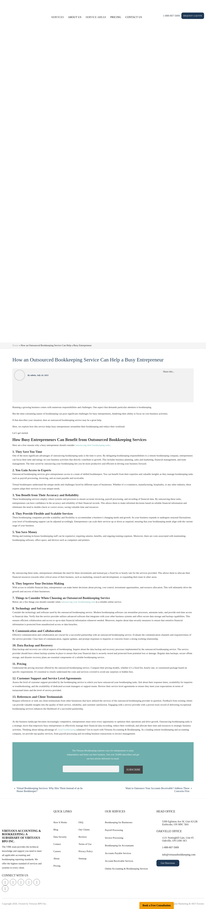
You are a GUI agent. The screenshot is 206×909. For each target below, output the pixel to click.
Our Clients (84, 829)
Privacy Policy (86, 851)
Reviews (83, 837)
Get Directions (168, 863)
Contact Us (133, 17)
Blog (55, 829)
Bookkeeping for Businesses (118, 822)
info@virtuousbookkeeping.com (178, 854)
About (56, 858)
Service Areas (96, 17)
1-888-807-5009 (171, 15)
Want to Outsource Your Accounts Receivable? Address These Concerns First (157, 789)
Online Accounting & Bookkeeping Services (126, 868)
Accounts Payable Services (118, 853)
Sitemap (82, 858)
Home (15, 345)
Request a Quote (192, 15)
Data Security (60, 837)
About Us (74, 17)
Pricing (115, 17)
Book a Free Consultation (157, 905)
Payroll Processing (114, 830)
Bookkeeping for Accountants (119, 845)
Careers (57, 851)
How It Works (60, 822)
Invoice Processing (114, 838)
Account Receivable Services (119, 861)
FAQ (81, 822)
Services (57, 17)
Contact (57, 844)
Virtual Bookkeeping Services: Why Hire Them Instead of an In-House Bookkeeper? (50, 789)
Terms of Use (85, 844)
